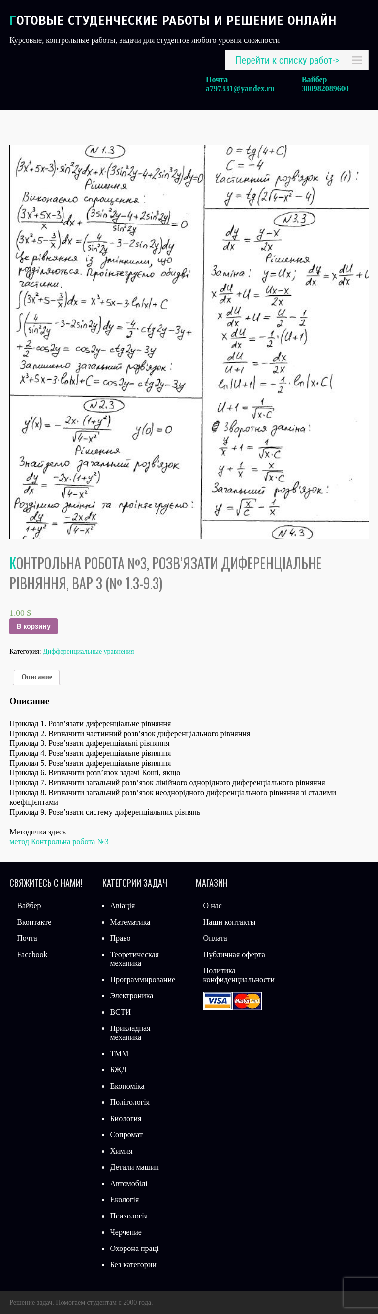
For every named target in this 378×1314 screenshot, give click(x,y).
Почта (27, 938)
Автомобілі (128, 1183)
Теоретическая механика (134, 958)
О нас (212, 905)
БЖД (118, 1069)
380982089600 (325, 88)
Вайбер (29, 905)
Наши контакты (229, 922)
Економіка (127, 1086)
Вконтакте (34, 922)
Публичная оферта (234, 954)
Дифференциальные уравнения (88, 651)
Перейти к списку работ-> (287, 60)
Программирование (142, 979)
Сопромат (126, 1134)
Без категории (133, 1264)
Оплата (215, 938)
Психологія (129, 1216)
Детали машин (134, 1167)
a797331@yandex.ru (240, 88)
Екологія (124, 1199)
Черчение (125, 1232)
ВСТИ (120, 1012)
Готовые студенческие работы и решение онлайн (173, 20)
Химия (121, 1151)
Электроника (131, 996)
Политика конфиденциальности (239, 975)
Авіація (122, 905)
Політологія (130, 1102)
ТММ (119, 1053)
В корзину (33, 626)
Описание (36, 677)
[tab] (37, 677)
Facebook (32, 954)
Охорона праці (134, 1248)
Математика (130, 922)
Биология (125, 1118)
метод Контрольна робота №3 (59, 841)
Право (120, 938)
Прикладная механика (130, 1032)
